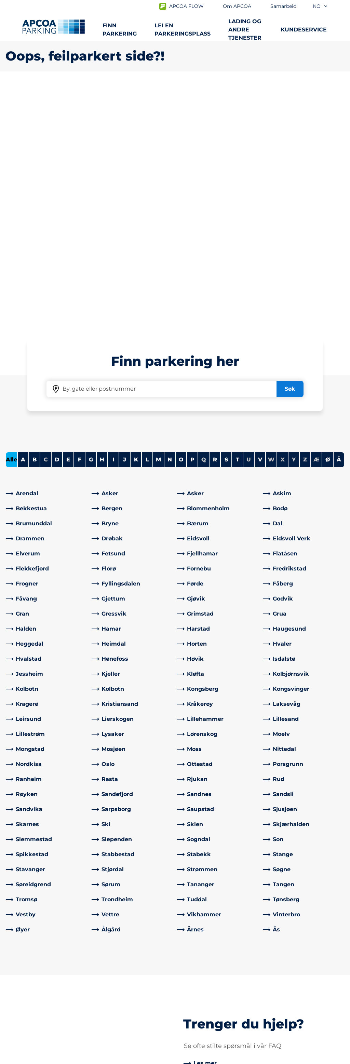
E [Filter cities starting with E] (68, 219)
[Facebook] (97, 1010)
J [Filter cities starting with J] (124, 219)
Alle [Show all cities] (11, 219)
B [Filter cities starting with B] (34, 219)
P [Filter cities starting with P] (192, 219)
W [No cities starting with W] (271, 219)
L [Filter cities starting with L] (147, 219)
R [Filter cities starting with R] (215, 219)
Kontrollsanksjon (116, 974)
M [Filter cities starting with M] (158, 219)
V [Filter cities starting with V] (260, 219)
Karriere (191, 996)
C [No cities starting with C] (46, 219)
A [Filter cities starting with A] (23, 219)
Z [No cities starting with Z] (305, 219)
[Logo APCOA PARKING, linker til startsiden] (53, 26)
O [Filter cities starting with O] (181, 219)
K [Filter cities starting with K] (136, 219)
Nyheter (191, 985)
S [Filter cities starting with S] (226, 219)
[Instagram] (124, 1010)
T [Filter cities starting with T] (237, 219)
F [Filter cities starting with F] (79, 219)
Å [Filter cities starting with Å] (339, 219)
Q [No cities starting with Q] (203, 219)
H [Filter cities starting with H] (102, 219)
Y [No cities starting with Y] (294, 219)
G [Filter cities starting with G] (91, 219)
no (320, 6)
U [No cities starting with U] (248, 219)
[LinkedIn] (111, 1010)
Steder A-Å (20, 963)
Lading (14, 974)
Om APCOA (196, 963)
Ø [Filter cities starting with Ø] (327, 219)
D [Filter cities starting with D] (57, 219)
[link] (46, 253)
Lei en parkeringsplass (182, 29)
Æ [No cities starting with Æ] (316, 219)
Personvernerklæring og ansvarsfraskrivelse (57, 1057)
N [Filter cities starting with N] (169, 219)
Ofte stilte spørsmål (119, 963)
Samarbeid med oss (207, 974)
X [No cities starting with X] (283, 219)
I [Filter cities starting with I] (113, 219)
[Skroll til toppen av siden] (339, 911)
